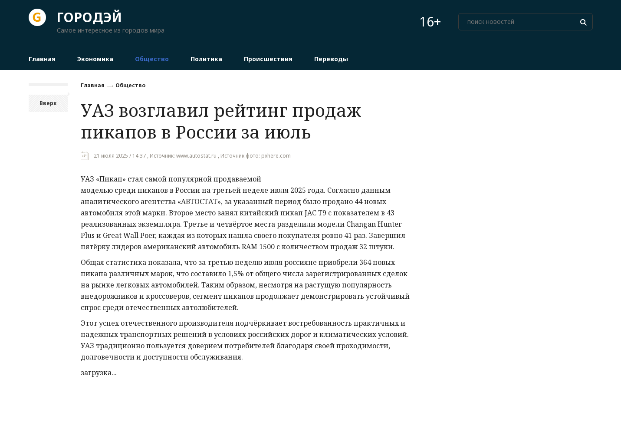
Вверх (47, 103)
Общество (130, 85)
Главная (93, 85)
